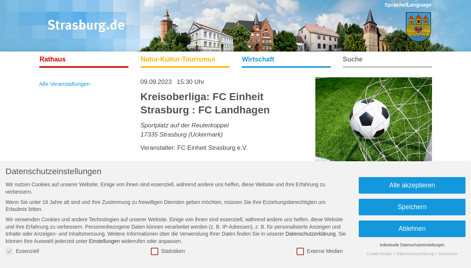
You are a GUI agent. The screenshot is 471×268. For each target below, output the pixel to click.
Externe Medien (320, 251)
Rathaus (53, 59)
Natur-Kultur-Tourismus (178, 59)
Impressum (448, 253)
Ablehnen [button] (412, 228)
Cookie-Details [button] (379, 253)
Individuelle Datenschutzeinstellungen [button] (412, 245)
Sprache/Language (408, 5)
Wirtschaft (258, 59)
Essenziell (22, 251)
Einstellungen (104, 241)
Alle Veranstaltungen (64, 84)
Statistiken (168, 251)
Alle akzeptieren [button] (412, 185)
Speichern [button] (412, 207)
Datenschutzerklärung (311, 234)
